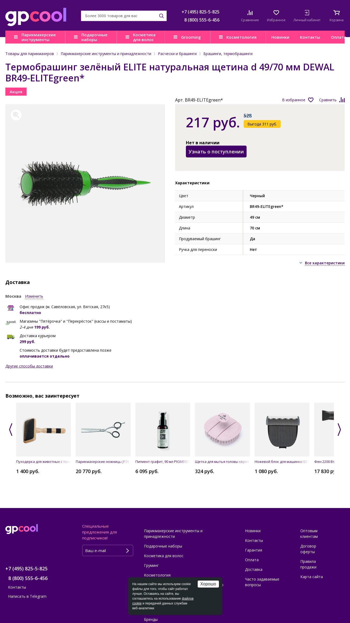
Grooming (191, 37)
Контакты (310, 37)
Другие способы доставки (29, 366)
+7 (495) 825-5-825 (200, 12)
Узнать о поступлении (216, 151)
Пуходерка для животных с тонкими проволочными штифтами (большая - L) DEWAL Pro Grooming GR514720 (43, 461)
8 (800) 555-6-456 (201, 20)
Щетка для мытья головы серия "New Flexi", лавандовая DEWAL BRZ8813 (222, 461)
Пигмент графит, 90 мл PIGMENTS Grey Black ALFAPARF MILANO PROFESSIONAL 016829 (162, 461)
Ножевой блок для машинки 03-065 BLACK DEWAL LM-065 (282, 461)
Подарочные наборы (94, 37)
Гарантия (253, 550)
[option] (85, 183)
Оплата (252, 559)
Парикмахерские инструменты (38, 37)
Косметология (241, 37)
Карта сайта (311, 576)
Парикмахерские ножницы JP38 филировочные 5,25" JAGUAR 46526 (103, 461)
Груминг (151, 565)
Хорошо (208, 584)
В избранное (293, 99)
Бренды (151, 619)
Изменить (34, 296)
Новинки (280, 37)
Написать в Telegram (27, 596)
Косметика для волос (144, 37)
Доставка (253, 569)
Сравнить (328, 99)
